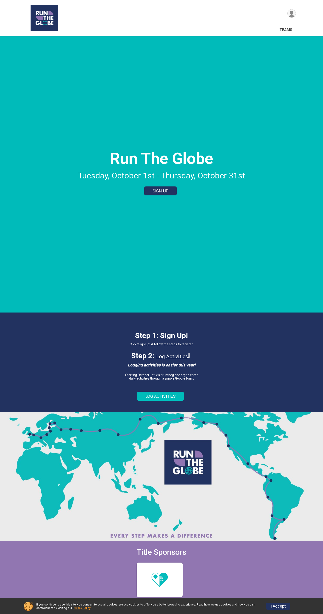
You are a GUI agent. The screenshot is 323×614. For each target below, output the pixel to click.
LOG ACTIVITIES (160, 396)
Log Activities (172, 356)
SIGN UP (160, 191)
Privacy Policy (81, 608)
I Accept (278, 606)
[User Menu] (291, 13)
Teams (286, 30)
